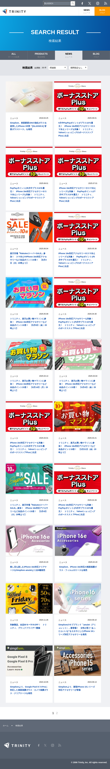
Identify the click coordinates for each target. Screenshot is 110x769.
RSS (105, 3)
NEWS (86, 11)
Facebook (82, 3)
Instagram (97, 3)
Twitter (89, 3)
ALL (13, 55)
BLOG (102, 11)
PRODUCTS (41, 55)
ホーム (5, 726)
